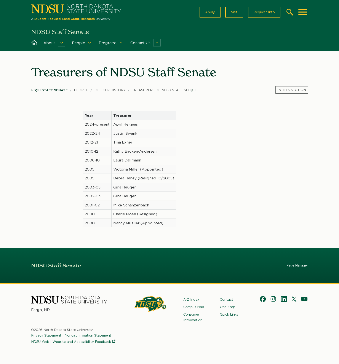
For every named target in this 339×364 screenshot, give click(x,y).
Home (34, 43)
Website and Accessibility (84, 342)
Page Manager (297, 265)
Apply (210, 12)
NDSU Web (40, 342)
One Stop (227, 307)
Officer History (110, 90)
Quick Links (229, 314)
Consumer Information (192, 317)
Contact (226, 300)
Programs (108, 43)
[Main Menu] (302, 12)
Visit (234, 12)
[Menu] (61, 43)
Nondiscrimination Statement (88, 335)
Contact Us (140, 43)
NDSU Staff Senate (49, 90)
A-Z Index (191, 300)
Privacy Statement (46, 335)
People (78, 43)
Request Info (264, 12)
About (49, 43)
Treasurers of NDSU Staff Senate (164, 90)
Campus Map (193, 307)
